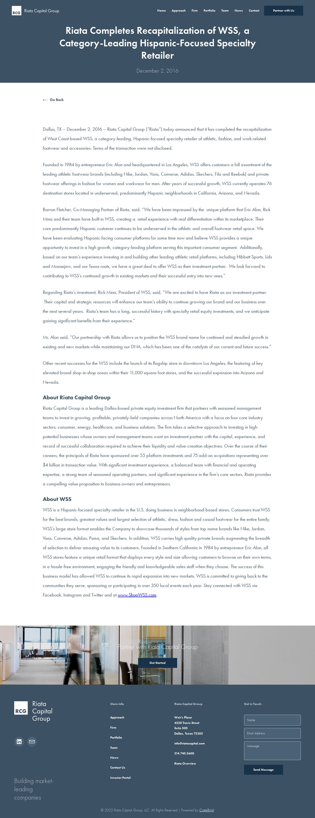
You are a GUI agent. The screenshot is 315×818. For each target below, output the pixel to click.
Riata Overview (185, 763)
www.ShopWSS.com (137, 595)
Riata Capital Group (188, 704)
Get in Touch (252, 704)
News (114, 757)
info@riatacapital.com (189, 743)
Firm (113, 727)
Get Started (157, 663)
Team (114, 747)
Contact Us (117, 767)
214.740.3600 (184, 753)
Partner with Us (283, 10)
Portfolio (116, 737)
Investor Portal (120, 777)
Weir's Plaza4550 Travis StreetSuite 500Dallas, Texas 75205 (188, 725)
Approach (117, 717)
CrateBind (206, 810)
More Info (117, 704)
